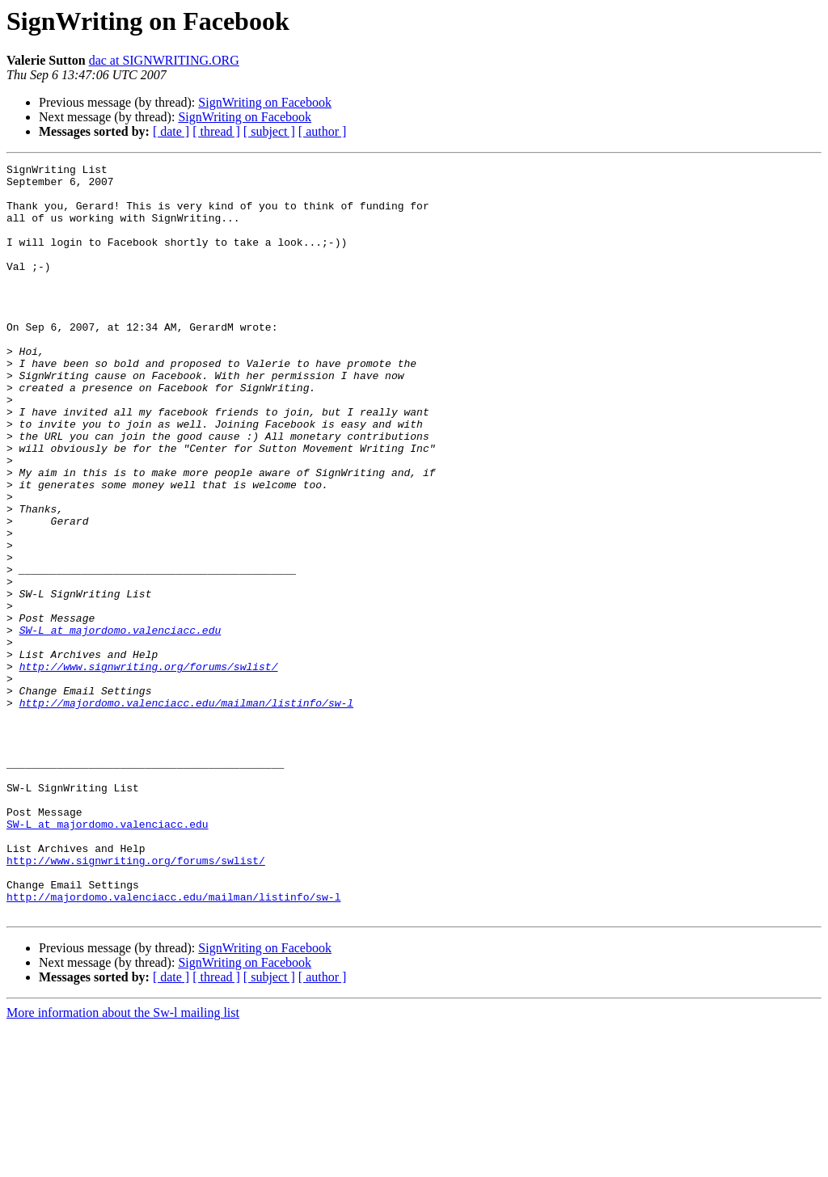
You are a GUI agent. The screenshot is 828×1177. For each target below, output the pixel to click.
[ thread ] (216, 131)
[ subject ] (269, 131)
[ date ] (171, 131)
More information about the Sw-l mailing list (122, 1163)
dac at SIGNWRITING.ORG (164, 60)
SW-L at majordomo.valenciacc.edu (120, 724)
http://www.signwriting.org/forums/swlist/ (148, 768)
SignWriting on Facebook (265, 102)
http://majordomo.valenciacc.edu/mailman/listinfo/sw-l (186, 811)
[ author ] (322, 131)
